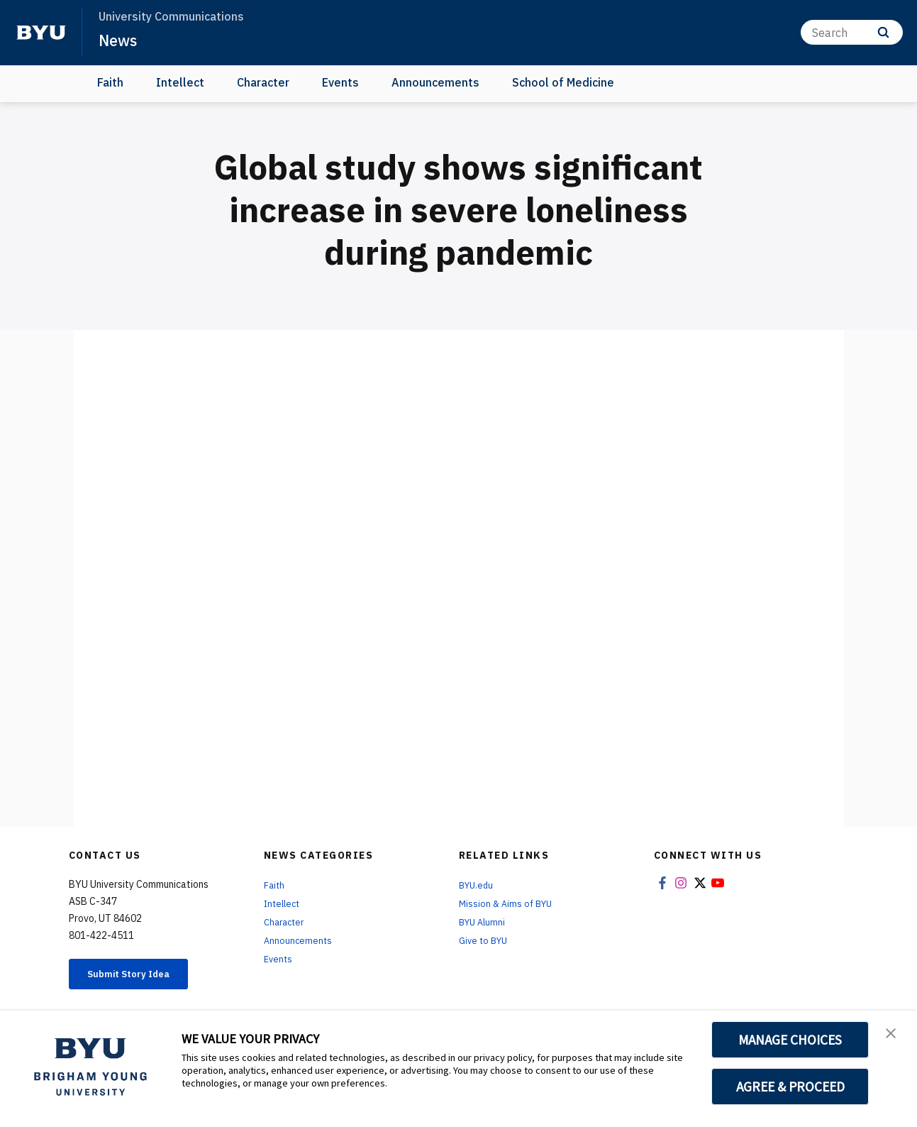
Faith (110, 82)
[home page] (41, 33)
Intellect (180, 82)
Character (263, 82)
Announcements (435, 82)
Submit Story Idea (142, 976)
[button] (893, 1036)
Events (340, 82)
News (120, 39)
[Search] (852, 32)
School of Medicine (563, 82)
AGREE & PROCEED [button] (790, 1086)
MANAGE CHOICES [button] (790, 1040)
